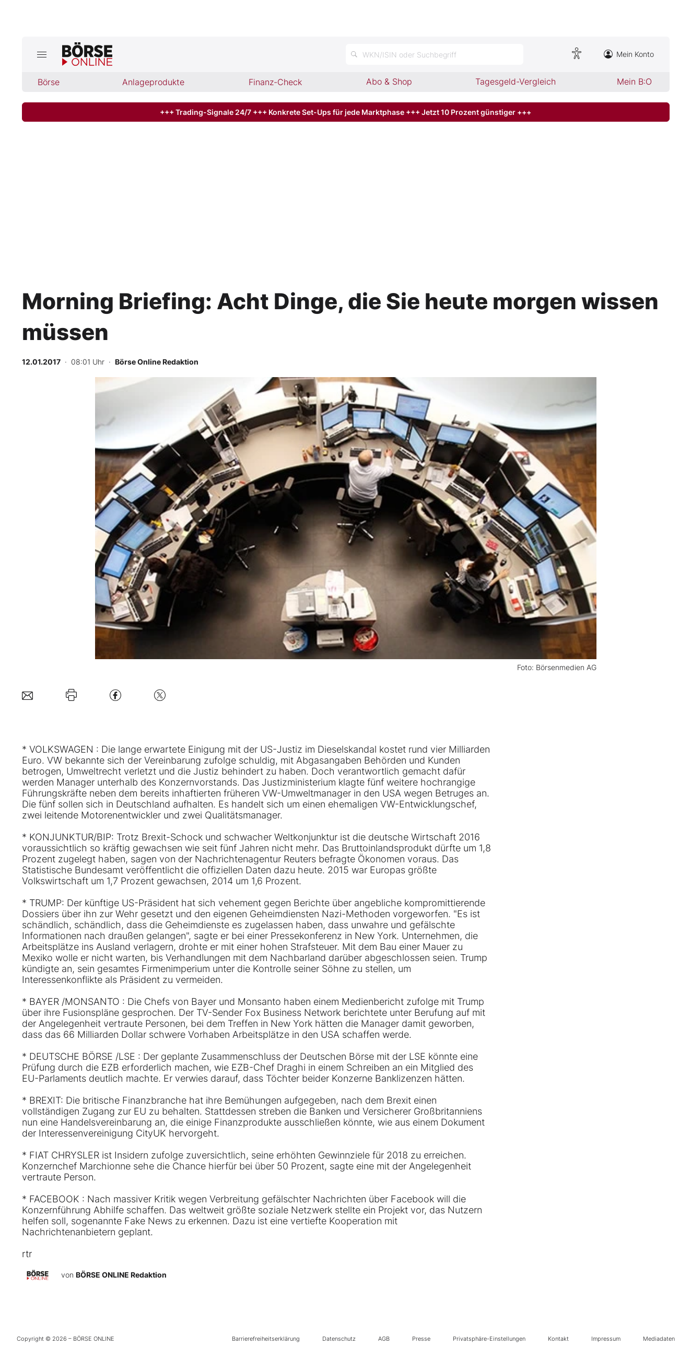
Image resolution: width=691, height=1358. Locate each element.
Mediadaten (659, 1338)
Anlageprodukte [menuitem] (153, 82)
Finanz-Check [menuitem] (275, 82)
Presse (421, 1338)
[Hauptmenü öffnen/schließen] (42, 54)
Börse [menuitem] (49, 82)
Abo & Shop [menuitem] (389, 81)
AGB (384, 1338)
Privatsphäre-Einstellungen (489, 1338)
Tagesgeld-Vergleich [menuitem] (515, 81)
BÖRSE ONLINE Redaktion (121, 1274)
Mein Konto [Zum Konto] (629, 54)
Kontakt (558, 1338)
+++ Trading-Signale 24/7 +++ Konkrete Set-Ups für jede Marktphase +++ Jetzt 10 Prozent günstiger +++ (345, 112)
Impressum (605, 1338)
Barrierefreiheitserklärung (266, 1338)
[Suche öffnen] (434, 54)
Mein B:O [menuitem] (634, 81)
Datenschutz (339, 1338)
